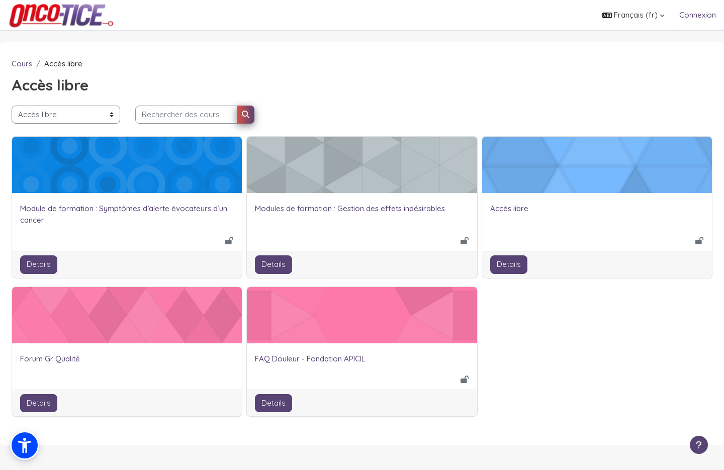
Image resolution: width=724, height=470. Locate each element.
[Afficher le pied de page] (699, 445)
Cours (46, 63)
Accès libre (501, 208)
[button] (633, 15)
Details (63, 264)
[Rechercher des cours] (210, 115)
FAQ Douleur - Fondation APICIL (318, 358)
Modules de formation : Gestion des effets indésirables (358, 208)
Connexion (697, 15)
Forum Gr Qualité (74, 358)
